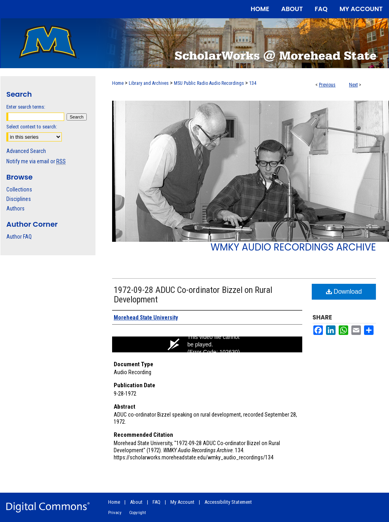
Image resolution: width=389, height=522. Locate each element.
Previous (327, 85)
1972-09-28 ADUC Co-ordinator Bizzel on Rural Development (193, 294)
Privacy (115, 512)
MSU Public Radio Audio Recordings (209, 83)
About (136, 502)
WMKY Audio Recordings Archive (293, 247)
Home (118, 83)
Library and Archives (149, 83)
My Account (182, 502)
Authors (15, 208)
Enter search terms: (25, 107)
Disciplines (18, 199)
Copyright (137, 512)
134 (252, 83)
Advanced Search (26, 151)
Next (353, 85)
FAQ (156, 502)
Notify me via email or (36, 161)
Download (344, 291)
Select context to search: (31, 127)
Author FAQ (19, 236)
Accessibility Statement (228, 502)
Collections (19, 189)
